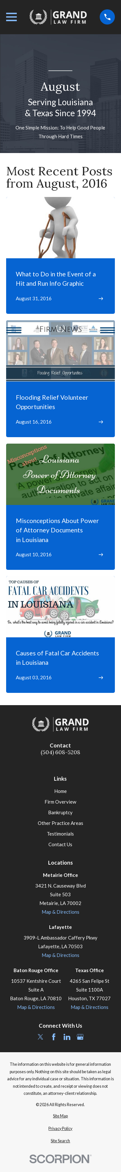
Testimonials (60, 834)
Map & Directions (60, 912)
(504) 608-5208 (60, 752)
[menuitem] (60, 1116)
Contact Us (60, 844)
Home (60, 791)
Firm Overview (60, 802)
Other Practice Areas (60, 823)
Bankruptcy (60, 812)
